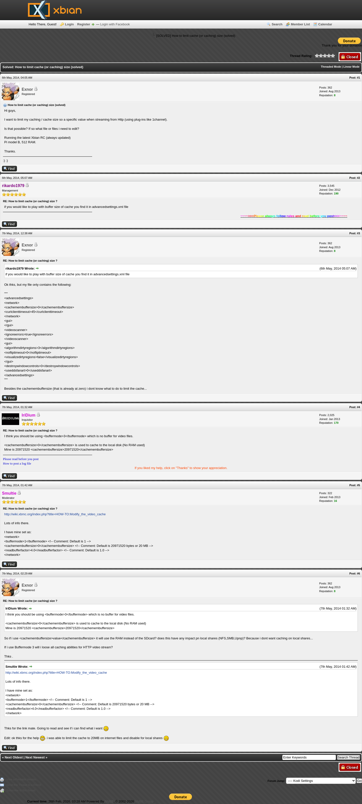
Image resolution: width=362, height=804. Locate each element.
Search (277, 24)
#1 (358, 77)
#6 (358, 573)
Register (83, 24)
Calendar (325, 24)
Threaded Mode (331, 66)
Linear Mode (351, 66)
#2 (358, 177)
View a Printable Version (21, 779)
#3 (358, 233)
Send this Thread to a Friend (23, 784)
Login (69, 24)
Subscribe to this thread (20, 790)
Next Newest (35, 757)
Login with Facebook (115, 24)
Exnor (27, 89)
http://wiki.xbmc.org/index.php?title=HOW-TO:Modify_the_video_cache (55, 514)
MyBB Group (144, 801)
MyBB (109, 801)
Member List (300, 24)
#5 (358, 485)
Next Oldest (14, 757)
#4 (358, 407)
